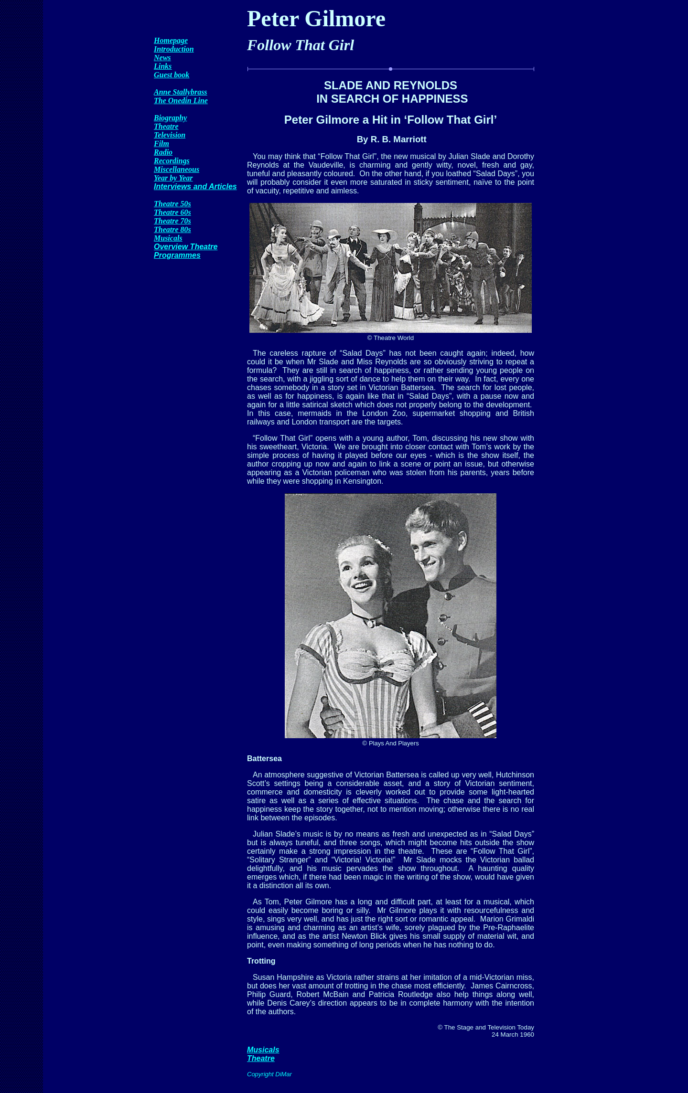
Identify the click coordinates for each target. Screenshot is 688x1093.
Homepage (171, 40)
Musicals (168, 238)
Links (163, 66)
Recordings (172, 161)
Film (161, 143)
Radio (163, 152)
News (162, 57)
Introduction (174, 49)
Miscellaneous (176, 169)
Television (169, 135)
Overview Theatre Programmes (185, 251)
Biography (170, 118)
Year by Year (173, 178)
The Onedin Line (181, 100)
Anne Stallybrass (180, 92)
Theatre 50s (172, 204)
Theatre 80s (172, 229)
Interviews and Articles (195, 186)
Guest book (171, 75)
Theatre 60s (172, 212)
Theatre (166, 126)
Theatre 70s (172, 221)
